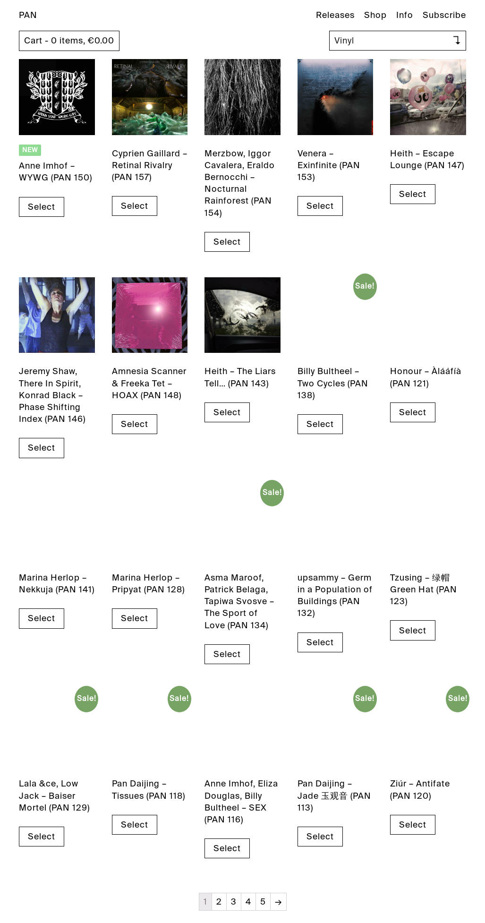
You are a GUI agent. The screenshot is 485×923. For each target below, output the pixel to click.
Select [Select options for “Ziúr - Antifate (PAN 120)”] (412, 824)
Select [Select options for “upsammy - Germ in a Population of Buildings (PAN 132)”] (320, 642)
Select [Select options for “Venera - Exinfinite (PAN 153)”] (320, 206)
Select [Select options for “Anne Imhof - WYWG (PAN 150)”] (41, 207)
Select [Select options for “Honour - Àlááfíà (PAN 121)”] (412, 412)
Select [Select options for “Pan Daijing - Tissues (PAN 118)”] (134, 824)
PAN (28, 15)
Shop (375, 15)
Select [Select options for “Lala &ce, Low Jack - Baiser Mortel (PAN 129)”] (41, 836)
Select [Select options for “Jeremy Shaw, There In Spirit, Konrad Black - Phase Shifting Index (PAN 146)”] (41, 447)
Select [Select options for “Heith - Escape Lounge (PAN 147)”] (412, 194)
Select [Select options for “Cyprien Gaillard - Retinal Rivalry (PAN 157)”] (134, 206)
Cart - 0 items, (69, 40)
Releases (335, 15)
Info (404, 15)
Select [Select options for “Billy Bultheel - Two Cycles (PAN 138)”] (320, 424)
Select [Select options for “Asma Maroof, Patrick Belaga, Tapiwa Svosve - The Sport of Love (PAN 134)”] (227, 654)
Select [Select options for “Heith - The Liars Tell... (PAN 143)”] (227, 412)
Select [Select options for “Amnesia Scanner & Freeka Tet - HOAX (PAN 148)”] (134, 424)
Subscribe (444, 15)
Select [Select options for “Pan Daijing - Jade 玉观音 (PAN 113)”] (320, 836)
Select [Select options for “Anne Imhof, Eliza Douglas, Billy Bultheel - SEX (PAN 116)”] (227, 848)
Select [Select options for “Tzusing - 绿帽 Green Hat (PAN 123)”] (412, 630)
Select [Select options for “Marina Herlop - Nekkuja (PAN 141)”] (41, 618)
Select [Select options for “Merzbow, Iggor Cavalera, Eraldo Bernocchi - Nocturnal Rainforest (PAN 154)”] (227, 242)
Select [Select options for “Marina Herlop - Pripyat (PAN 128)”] (134, 618)
